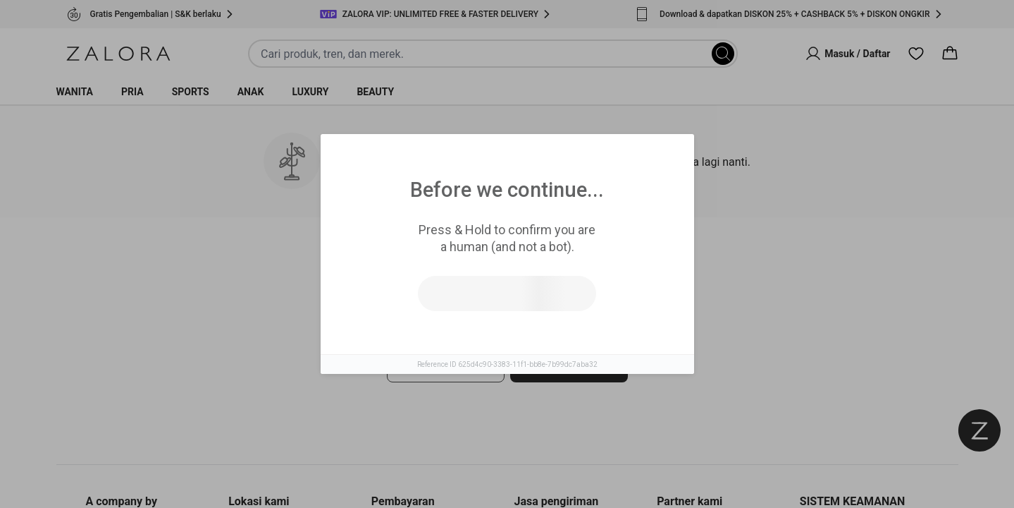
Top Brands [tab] (568, 261)
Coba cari (445, 366)
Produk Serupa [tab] (453, 261)
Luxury (310, 91)
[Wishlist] (916, 53)
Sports (190, 91)
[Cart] (949, 53)
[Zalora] (118, 54)
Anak (250, 91)
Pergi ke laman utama (568, 366)
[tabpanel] (507, 352)
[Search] (723, 53)
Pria (132, 91)
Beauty (375, 91)
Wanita (75, 91)
